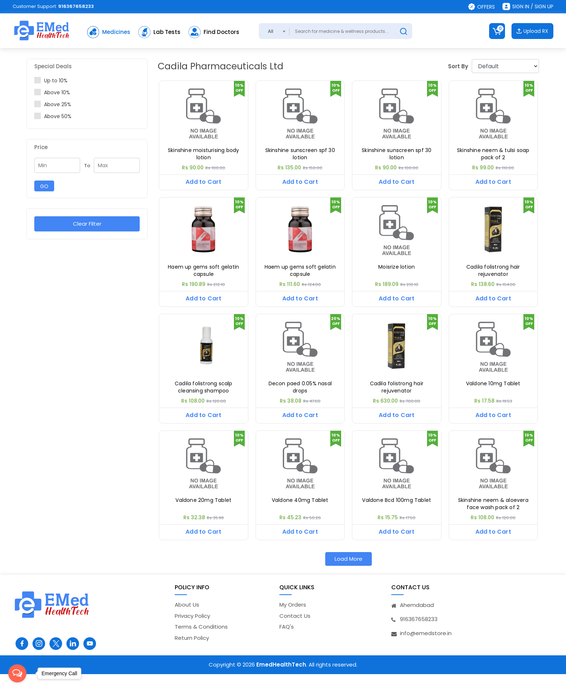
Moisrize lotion (396, 271)
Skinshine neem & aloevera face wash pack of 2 (493, 516)
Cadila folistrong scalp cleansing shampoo (203, 395)
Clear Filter (87, 223)
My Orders (292, 621)
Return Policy (192, 654)
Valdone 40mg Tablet (300, 512)
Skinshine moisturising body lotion (203, 154)
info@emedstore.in (426, 649)
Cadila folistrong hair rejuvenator (493, 275)
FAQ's (286, 643)
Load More (348, 574)
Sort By (458, 66)
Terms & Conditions (201, 643)
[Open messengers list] (17, 673)
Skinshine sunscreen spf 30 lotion (300, 154)
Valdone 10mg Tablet (493, 391)
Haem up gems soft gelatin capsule (203, 275)
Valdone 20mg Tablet (203, 512)
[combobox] (274, 31)
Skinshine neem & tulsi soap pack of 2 (493, 154)
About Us (187, 621)
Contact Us (294, 631)
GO (44, 186)
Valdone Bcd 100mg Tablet (396, 512)
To (87, 165)
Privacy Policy (192, 631)
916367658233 (76, 6)
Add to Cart (203, 182)
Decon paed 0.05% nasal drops (300, 395)
